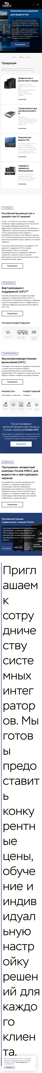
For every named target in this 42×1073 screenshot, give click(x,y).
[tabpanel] (21, 30)
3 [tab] (28, 55)
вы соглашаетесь (21, 1062)
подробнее (6, 548)
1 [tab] (14, 55)
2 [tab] (21, 55)
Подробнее (20, 44)
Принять (9, 1067)
